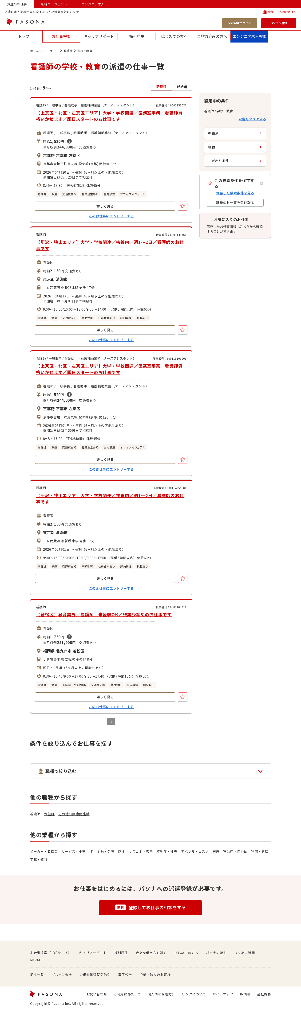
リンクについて (194, 994)
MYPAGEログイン (239, 23)
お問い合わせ (96, 994)
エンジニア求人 (92, 4)
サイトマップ (223, 994)
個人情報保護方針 (161, 994)
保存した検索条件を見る (235, 193)
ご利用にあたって (127, 994)
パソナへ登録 (278, 23)
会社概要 (264, 994)
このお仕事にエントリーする (111, 216)
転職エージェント (54, 4)
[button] (235, 183)
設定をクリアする (252, 119)
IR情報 (245, 994)
